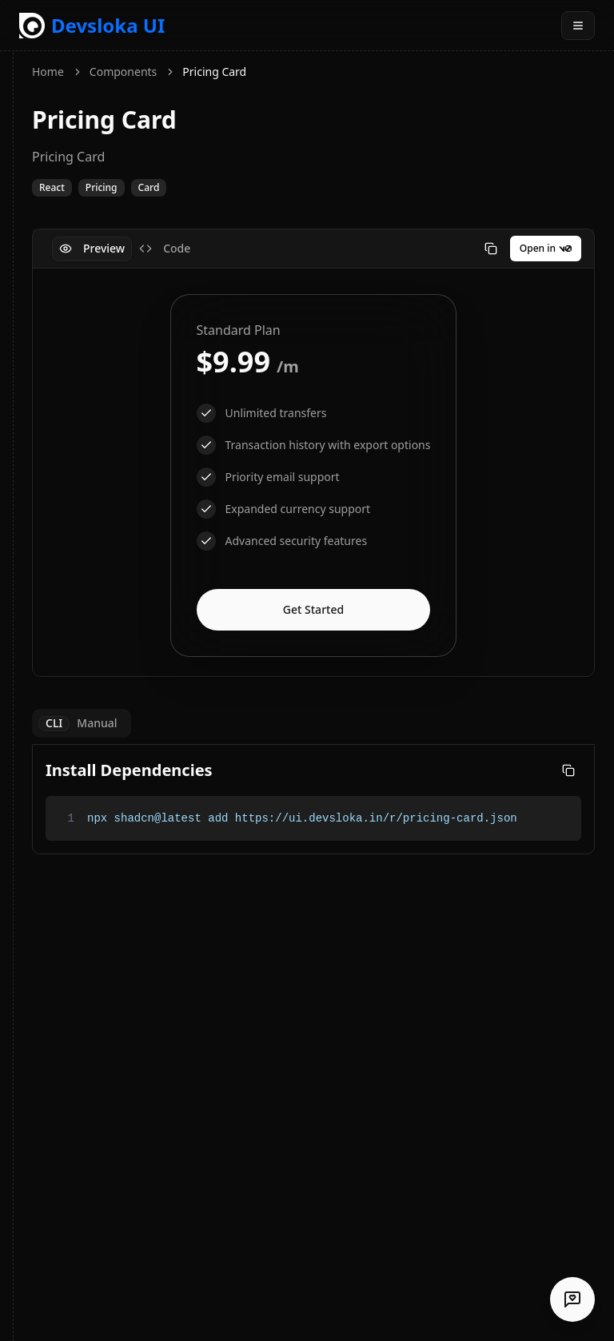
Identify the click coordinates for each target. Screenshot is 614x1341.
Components (123, 71)
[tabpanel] (313, 475)
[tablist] (125, 248)
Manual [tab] (97, 723)
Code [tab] (164, 248)
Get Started (313, 609)
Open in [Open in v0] (546, 248)
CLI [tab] (54, 723)
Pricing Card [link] (214, 71)
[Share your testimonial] (572, 1299)
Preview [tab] (92, 248)
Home (48, 71)
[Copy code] (491, 248)
